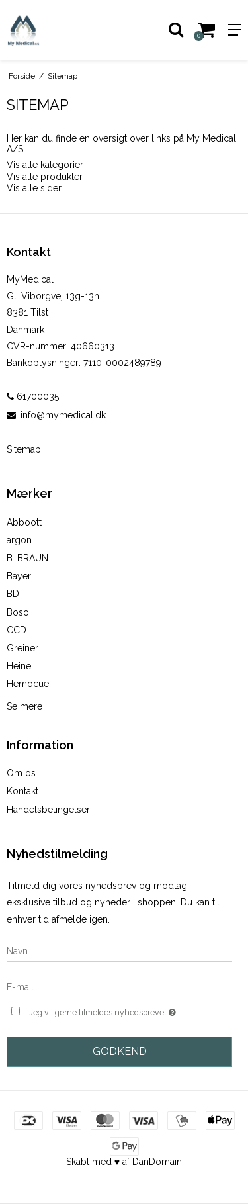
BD (13, 593)
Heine (19, 666)
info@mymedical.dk (63, 415)
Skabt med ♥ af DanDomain (124, 1161)
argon (19, 540)
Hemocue (28, 683)
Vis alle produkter (45, 176)
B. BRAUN (27, 558)
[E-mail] (119, 986)
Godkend (120, 1051)
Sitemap (24, 449)
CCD (16, 630)
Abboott (24, 522)
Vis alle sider (34, 188)
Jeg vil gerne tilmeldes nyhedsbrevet (114, 1011)
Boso (18, 612)
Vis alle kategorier (45, 165)
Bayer (19, 576)
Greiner (22, 648)
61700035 (33, 396)
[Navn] (119, 950)
